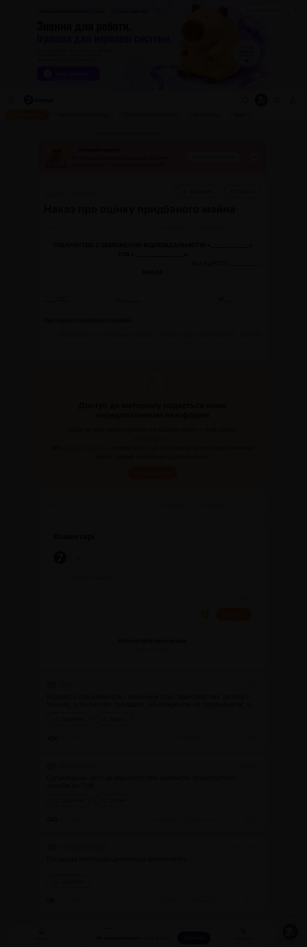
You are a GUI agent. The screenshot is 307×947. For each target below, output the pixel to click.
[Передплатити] (27, 115)
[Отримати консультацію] (150, 115)
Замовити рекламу (264, 10)
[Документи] (206, 115)
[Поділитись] (239, 228)
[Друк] (149, 228)
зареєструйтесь (86, 448)
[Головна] (51, 133)
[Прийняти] (194, 938)
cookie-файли (155, 938)
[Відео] (240, 115)
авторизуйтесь (152, 439)
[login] (293, 100)
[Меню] (11, 99)
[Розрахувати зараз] (213, 157)
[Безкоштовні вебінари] (83, 115)
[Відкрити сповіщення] (276, 99)
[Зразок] (242, 191)
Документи (244, 933)
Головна (41, 933)
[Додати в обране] (254, 228)
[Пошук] (245, 99)
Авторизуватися (152, 472)
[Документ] (197, 191)
